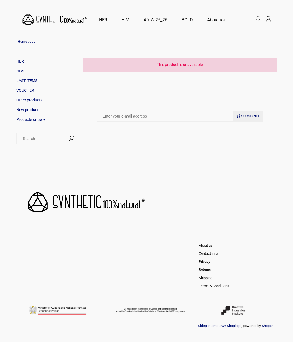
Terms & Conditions (214, 286)
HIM (20, 71)
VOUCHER (25, 90)
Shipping (205, 278)
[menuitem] (103, 20)
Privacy (204, 261)
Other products (29, 100)
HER (20, 61)
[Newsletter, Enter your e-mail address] (165, 116)
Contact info (208, 253)
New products (28, 110)
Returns (205, 269)
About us (206, 245)
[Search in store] (42, 138)
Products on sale (30, 119)
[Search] (71, 138)
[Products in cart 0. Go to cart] (246, 19)
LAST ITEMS (26, 80)
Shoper (267, 326)
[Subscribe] (248, 116)
